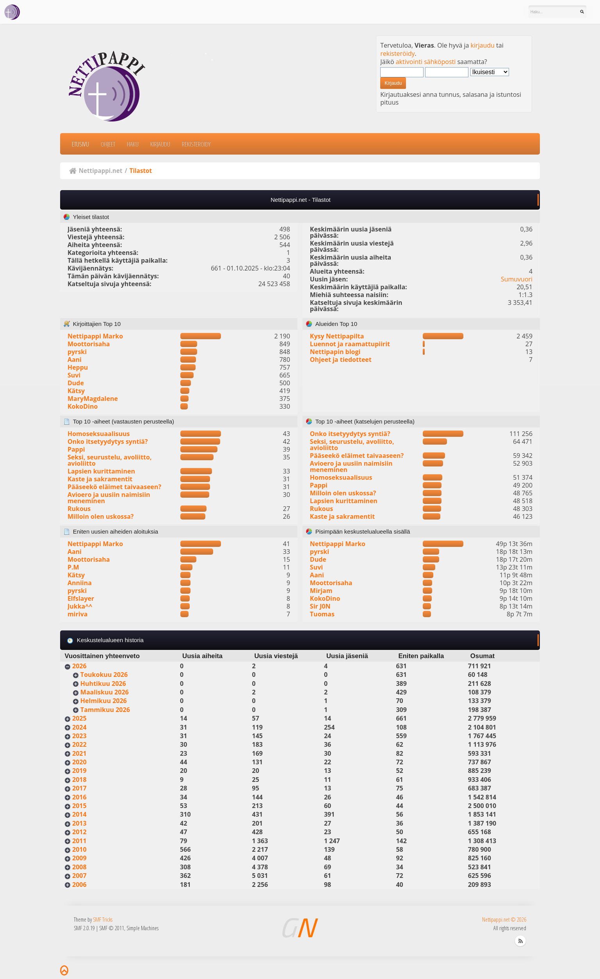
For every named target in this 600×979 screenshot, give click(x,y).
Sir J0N (320, 606)
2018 (79, 779)
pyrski (77, 351)
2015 (79, 805)
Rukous (79, 508)
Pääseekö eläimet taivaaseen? (114, 486)
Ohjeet (108, 143)
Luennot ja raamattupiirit (350, 344)
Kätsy (76, 390)
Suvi (74, 375)
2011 (79, 841)
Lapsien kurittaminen (101, 471)
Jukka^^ (80, 606)
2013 (79, 823)
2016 (79, 797)
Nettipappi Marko (95, 336)
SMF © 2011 (111, 928)
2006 (79, 884)
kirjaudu (483, 45)
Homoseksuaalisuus (99, 433)
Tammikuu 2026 (105, 709)
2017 (79, 788)
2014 (79, 814)
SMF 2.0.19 (84, 928)
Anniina (80, 582)
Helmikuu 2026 (103, 700)
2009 (79, 858)
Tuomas (322, 614)
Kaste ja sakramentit (100, 479)
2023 (79, 736)
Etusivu (80, 143)
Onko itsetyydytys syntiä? (108, 441)
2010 (79, 849)
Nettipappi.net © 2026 (504, 919)
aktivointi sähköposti (426, 61)
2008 (79, 867)
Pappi (76, 449)
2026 (79, 666)
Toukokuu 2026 (104, 674)
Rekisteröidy (196, 143)
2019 (79, 770)
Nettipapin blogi (335, 351)
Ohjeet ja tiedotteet (341, 359)
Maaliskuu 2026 (104, 692)
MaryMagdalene (93, 398)
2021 (79, 753)
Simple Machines (142, 928)
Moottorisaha (89, 344)
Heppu (78, 367)
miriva (78, 614)
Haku (133, 143)
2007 (79, 875)
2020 (79, 762)
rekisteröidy (397, 53)
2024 (79, 727)
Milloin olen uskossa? (101, 516)
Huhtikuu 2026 (103, 683)
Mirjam (321, 590)
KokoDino (83, 406)
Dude (76, 383)
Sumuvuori (516, 279)
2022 (79, 744)
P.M (73, 567)
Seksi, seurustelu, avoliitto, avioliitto (110, 460)
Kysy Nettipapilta (337, 336)
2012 (79, 832)
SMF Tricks (102, 919)
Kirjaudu (160, 143)
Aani (75, 359)
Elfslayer (81, 598)
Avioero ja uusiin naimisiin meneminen (109, 497)
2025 (79, 718)
